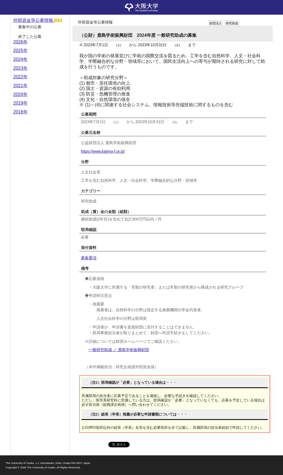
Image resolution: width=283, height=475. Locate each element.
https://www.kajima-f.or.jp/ (103, 151)
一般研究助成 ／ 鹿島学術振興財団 (119, 349)
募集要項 (88, 258)
